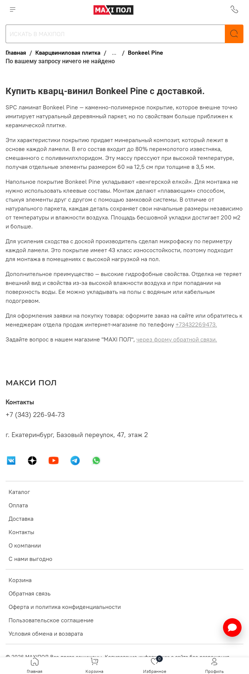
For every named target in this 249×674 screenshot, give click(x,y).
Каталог (19, 491)
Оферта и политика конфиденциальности (65, 606)
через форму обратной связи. (176, 339)
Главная (16, 52)
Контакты (21, 532)
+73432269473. (196, 324)
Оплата (18, 505)
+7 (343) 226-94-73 (35, 415)
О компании (25, 545)
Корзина (20, 580)
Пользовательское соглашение (51, 620)
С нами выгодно (30, 558)
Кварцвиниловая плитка (67, 52)
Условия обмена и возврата (46, 633)
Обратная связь (30, 593)
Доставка (21, 518)
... (114, 52)
